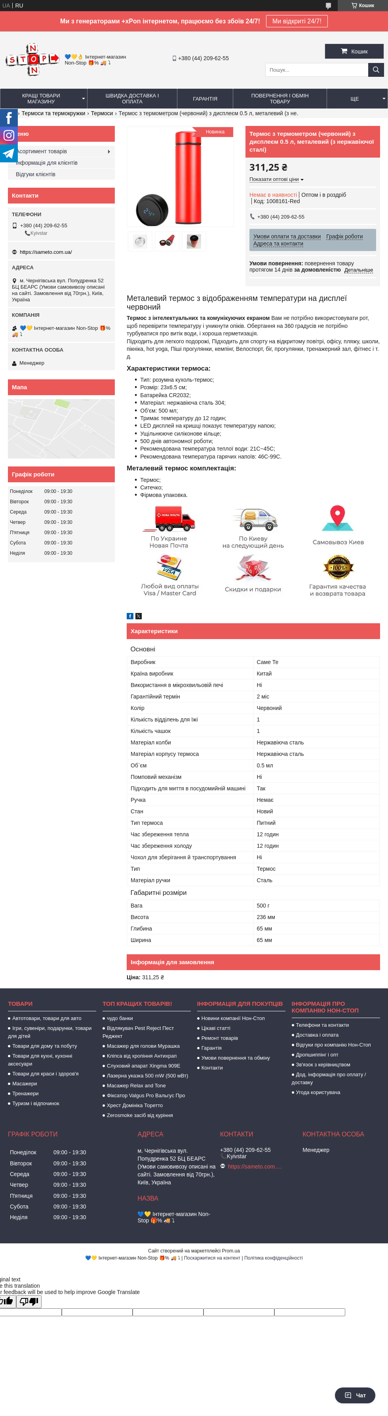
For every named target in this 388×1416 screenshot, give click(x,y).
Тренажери (25, 1093)
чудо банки (120, 1018)
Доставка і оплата (317, 1035)
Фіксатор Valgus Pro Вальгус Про (146, 1095)
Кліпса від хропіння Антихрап (142, 1056)
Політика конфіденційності (273, 1258)
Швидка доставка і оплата (132, 99)
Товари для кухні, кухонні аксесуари (40, 1060)
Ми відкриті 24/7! (296, 21)
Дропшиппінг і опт (317, 1055)
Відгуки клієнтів (35, 174)
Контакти (212, 1068)
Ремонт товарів (220, 1038)
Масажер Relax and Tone (136, 1086)
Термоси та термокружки (54, 113)
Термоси (102, 113)
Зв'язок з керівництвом (323, 1065)
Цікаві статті (216, 1028)
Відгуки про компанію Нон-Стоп (333, 1045)
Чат (355, 1395)
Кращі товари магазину (41, 99)
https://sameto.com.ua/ (46, 252)
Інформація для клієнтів (47, 163)
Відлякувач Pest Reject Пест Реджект (138, 1032)
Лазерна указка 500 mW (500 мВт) (147, 1076)
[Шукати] (376, 70)
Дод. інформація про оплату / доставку (329, 1078)
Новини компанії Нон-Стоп (233, 1018)
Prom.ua (231, 1251)
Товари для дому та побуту (44, 1046)
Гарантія (205, 99)
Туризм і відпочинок (35, 1103)
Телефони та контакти (322, 1025)
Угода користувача (318, 1092)
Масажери (24, 1084)
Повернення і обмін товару (280, 99)
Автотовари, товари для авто (47, 1018)
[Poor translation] (29, 1301)
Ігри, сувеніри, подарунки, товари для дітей (49, 1032)
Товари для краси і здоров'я (45, 1074)
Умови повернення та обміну (236, 1058)
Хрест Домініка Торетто (135, 1105)
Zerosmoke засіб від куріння (140, 1115)
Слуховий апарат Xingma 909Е (143, 1066)
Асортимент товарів (41, 151)
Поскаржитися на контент (212, 1258)
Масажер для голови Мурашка (143, 1046)
